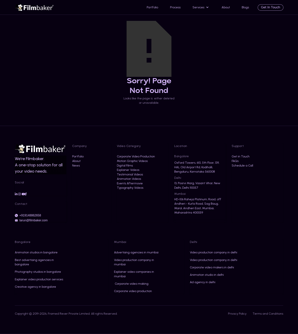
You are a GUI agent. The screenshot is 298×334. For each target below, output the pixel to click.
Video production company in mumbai (134, 262)
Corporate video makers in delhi (212, 267)
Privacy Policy (237, 313)
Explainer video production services (39, 279)
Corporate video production (133, 291)
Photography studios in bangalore (38, 271)
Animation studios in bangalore (36, 252)
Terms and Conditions (268, 313)
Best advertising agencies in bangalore (34, 262)
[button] (201, 7)
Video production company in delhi (213, 252)
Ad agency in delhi (202, 282)
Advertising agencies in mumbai (136, 252)
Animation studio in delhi (207, 275)
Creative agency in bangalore (35, 286)
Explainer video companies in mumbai (134, 274)
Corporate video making (131, 283)
